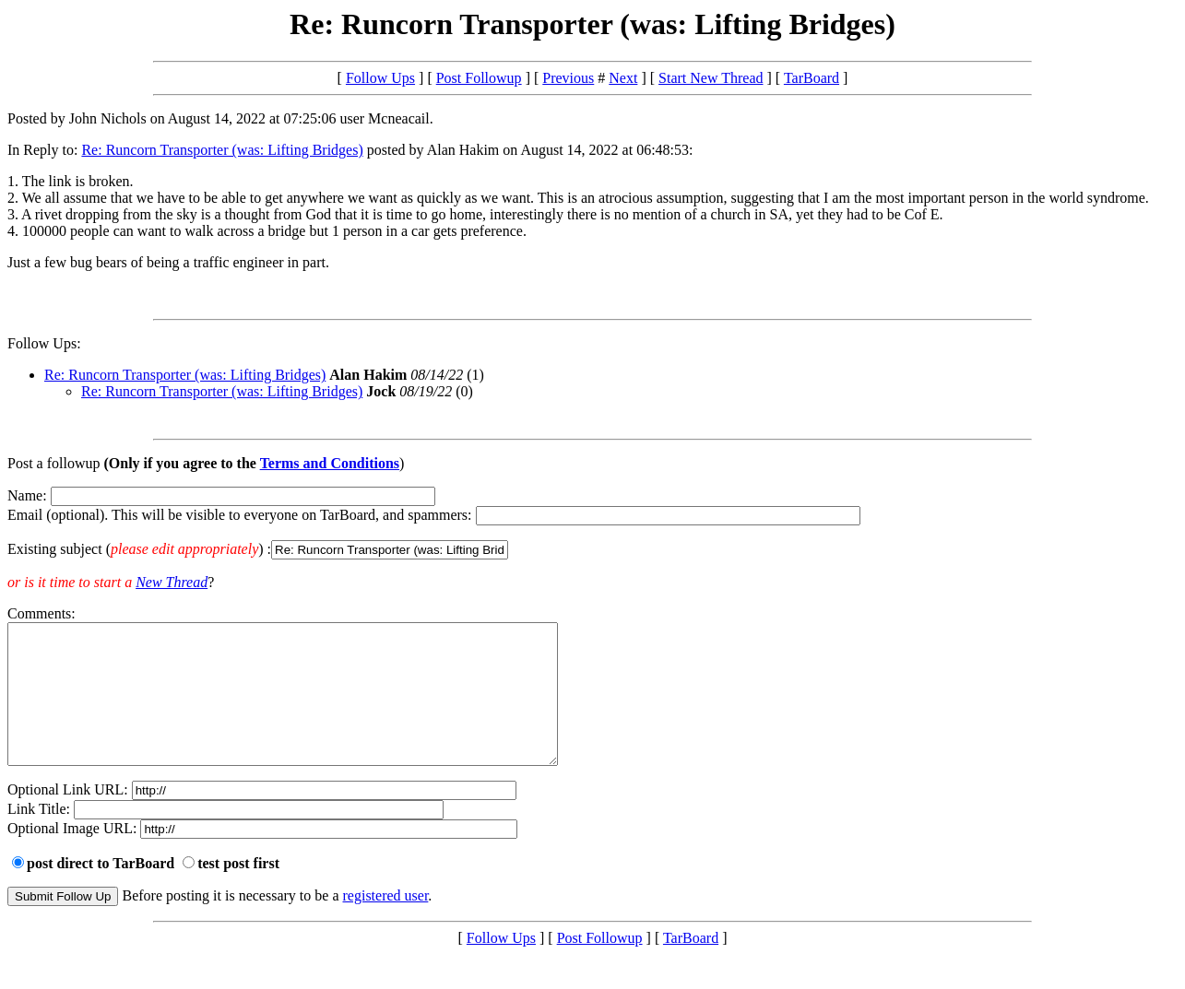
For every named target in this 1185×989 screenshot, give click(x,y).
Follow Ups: (44, 343)
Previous (568, 78)
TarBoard (811, 78)
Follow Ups (380, 78)
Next (623, 78)
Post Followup (479, 78)
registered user (386, 923)
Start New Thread (710, 78)
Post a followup (53, 463)
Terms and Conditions (329, 463)
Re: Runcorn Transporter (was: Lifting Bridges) (221, 150)
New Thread (171, 582)
